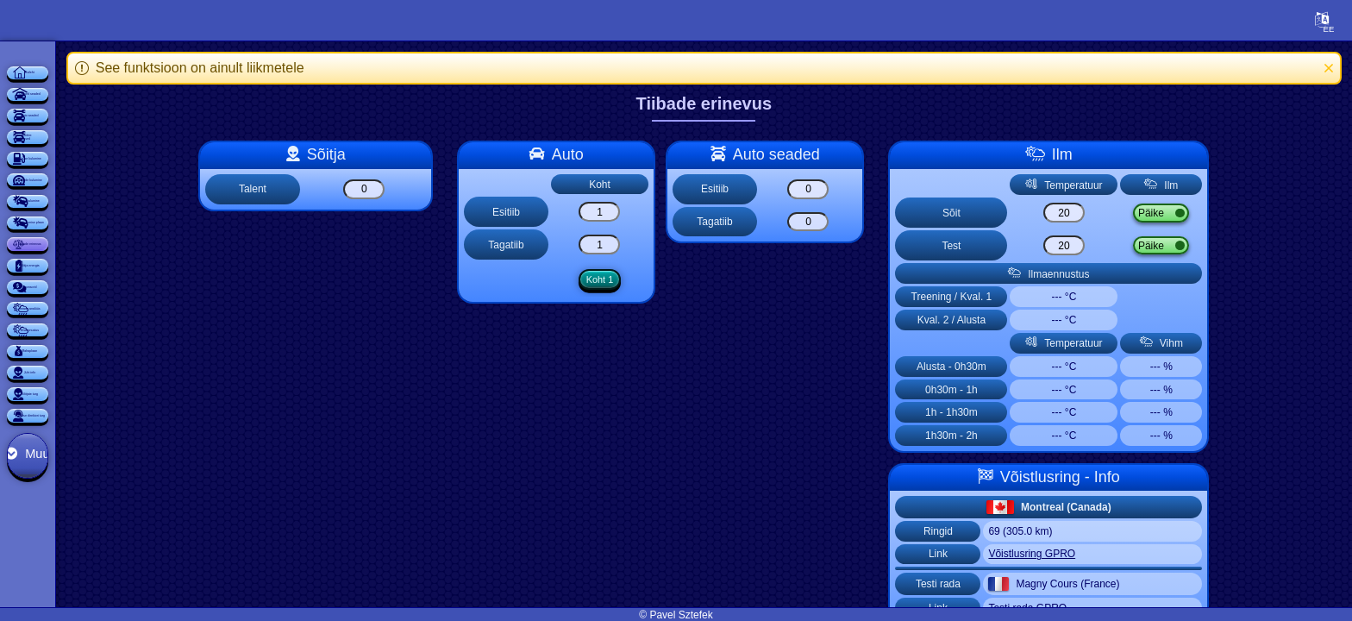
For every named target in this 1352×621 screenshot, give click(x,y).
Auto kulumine (116, 376)
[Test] (1140, 245)
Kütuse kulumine (116, 279)
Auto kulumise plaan (115, 424)
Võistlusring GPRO (1111, 554)
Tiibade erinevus (116, 473)
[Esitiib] (677, 212)
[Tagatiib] (677, 244)
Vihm (1252, 213)
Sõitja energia (116, 521)
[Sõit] (1140, 213)
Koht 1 (678, 281)
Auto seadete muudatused (116, 231)
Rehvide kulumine (116, 328)
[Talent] (444, 189)
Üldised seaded (116, 134)
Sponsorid (116, 569)
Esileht (115, 86)
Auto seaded (116, 183)
